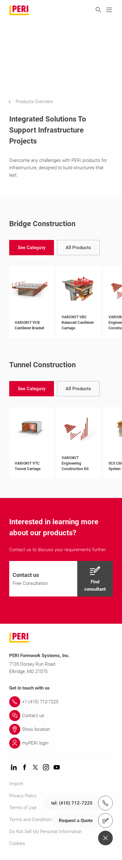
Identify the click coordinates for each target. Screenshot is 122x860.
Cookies (17, 843)
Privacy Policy (22, 795)
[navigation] (35, 101)
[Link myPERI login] (61, 743)
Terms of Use (22, 807)
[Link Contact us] (61, 715)
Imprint (16, 784)
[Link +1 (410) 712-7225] (61, 701)
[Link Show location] (61, 729)
